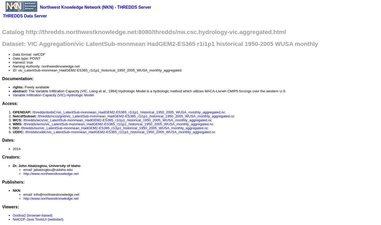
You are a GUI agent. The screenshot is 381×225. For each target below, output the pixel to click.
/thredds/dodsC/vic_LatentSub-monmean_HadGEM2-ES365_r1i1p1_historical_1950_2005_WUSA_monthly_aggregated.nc (128, 112)
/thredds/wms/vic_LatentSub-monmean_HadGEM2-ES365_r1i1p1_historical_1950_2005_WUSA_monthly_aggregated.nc (119, 124)
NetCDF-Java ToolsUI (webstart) (38, 219)
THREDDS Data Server (25, 16)
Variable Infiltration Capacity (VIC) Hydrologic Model (53, 95)
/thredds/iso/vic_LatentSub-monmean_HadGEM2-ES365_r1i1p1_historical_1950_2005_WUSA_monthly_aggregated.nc (114, 128)
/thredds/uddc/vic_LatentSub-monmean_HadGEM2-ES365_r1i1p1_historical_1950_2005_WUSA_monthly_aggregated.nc (120, 132)
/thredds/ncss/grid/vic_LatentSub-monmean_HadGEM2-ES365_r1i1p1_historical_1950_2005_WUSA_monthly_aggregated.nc (136, 116)
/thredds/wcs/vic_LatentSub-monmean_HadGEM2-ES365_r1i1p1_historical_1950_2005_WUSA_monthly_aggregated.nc (117, 120)
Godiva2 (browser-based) (32, 215)
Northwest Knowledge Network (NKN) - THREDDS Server (95, 7)
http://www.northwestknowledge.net (51, 174)
